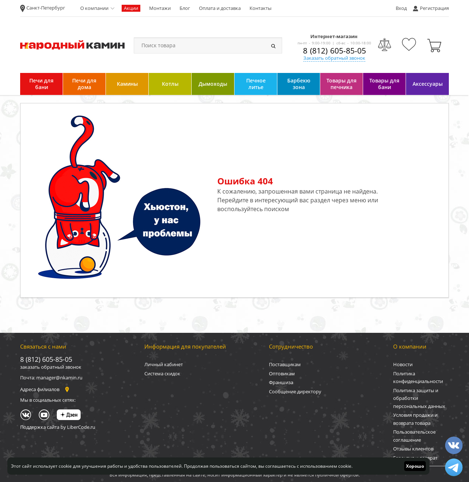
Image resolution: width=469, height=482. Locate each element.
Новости (403, 364)
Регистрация (434, 8)
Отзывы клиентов (413, 448)
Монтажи (160, 8)
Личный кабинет (163, 364)
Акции (131, 8)
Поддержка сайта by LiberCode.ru (57, 427)
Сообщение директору (295, 391)
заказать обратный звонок (50, 367)
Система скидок (162, 373)
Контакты (261, 8)
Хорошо (415, 466)
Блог (185, 8)
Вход (401, 8)
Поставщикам (285, 364)
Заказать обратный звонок (334, 58)
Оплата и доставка (220, 8)
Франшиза (281, 382)
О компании (94, 8)
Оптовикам (282, 373)
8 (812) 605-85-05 (334, 50)
